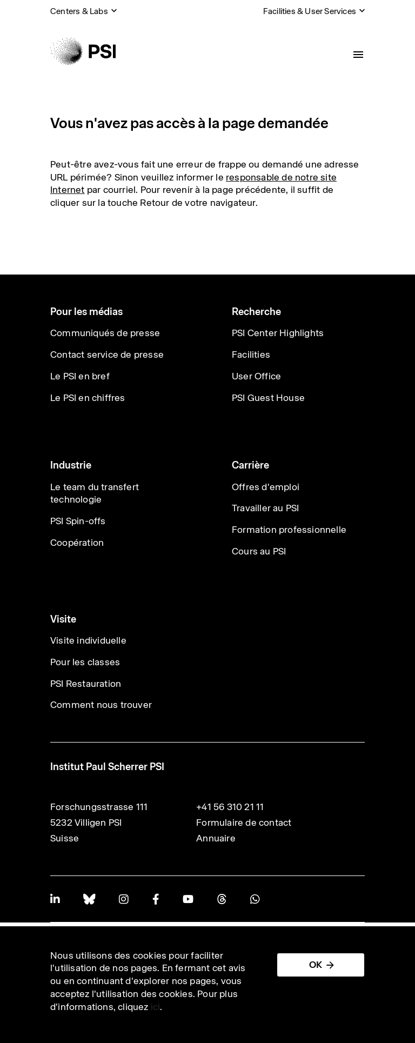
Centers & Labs (79, 11)
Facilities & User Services (309, 11)
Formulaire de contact (243, 822)
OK (315, 964)
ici (155, 1006)
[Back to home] (83, 51)
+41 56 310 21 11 (230, 806)
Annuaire (216, 838)
